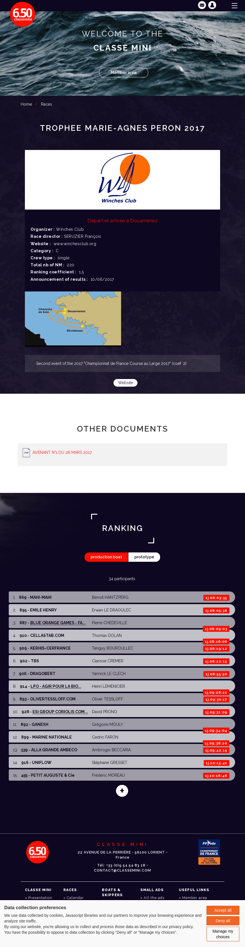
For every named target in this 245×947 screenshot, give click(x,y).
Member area (124, 72)
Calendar (75, 898)
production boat (106, 557)
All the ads (154, 898)
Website (125, 382)
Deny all (223, 920)
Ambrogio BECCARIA (111, 750)
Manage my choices (222, 934)
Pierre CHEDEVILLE (109, 623)
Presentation (40, 898)
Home (26, 104)
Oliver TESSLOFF (107, 699)
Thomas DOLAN (107, 635)
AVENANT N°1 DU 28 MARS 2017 (62, 452)
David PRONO (104, 711)
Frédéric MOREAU (108, 775)
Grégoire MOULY (107, 724)
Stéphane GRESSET (109, 762)
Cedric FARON (105, 737)
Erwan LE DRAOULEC (111, 610)
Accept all (222, 910)
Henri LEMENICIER (108, 686)
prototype (144, 557)
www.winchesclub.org (74, 243)
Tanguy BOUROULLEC (112, 648)
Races (46, 104)
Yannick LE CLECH (109, 673)
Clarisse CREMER (107, 661)
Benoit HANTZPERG (110, 597)
